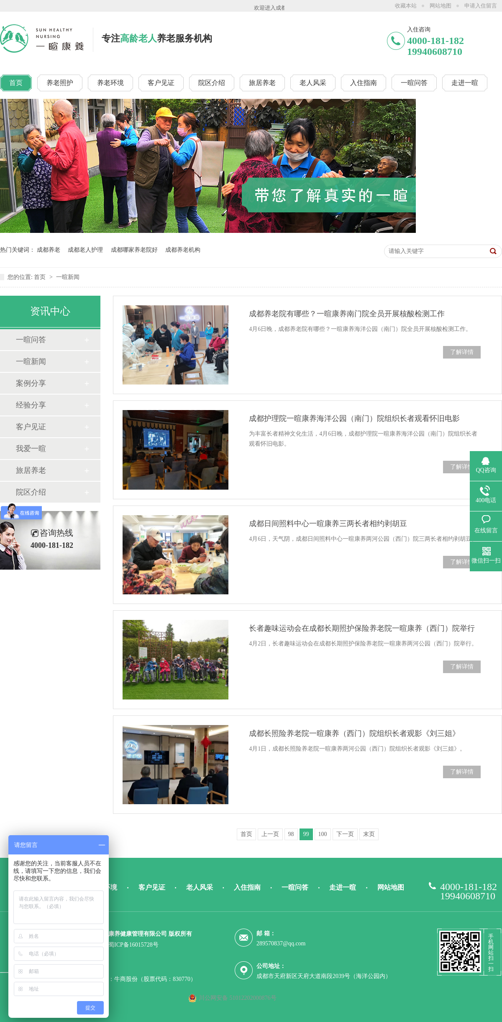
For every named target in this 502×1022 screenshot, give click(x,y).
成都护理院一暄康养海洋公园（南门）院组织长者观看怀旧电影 (354, 418)
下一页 (345, 834)
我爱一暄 (31, 448)
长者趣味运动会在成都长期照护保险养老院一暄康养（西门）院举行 (362, 628)
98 (291, 834)
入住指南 (247, 887)
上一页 (270, 834)
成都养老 (48, 250)
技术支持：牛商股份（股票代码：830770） (140, 979)
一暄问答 (31, 340)
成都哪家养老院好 (134, 250)
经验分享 (31, 405)
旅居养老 (31, 470)
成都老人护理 (85, 250)
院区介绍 (31, 492)
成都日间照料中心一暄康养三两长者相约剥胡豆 (328, 523)
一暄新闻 (67, 277)
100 (322, 834)
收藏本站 (406, 6)
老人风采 (199, 887)
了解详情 (462, 352)
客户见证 (31, 427)
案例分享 (31, 383)
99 (306, 834)
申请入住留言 (480, 6)
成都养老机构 (182, 250)
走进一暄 (342, 887)
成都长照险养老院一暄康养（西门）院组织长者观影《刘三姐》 (354, 733)
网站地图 (440, 6)
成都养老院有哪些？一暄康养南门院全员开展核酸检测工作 (347, 314)
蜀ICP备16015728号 (133, 945)
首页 (40, 277)
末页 (369, 834)
